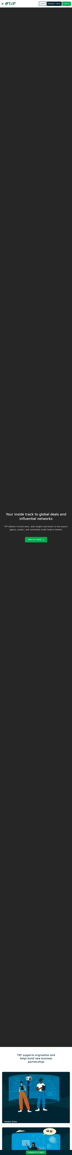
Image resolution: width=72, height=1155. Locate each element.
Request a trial (36, 1152)
